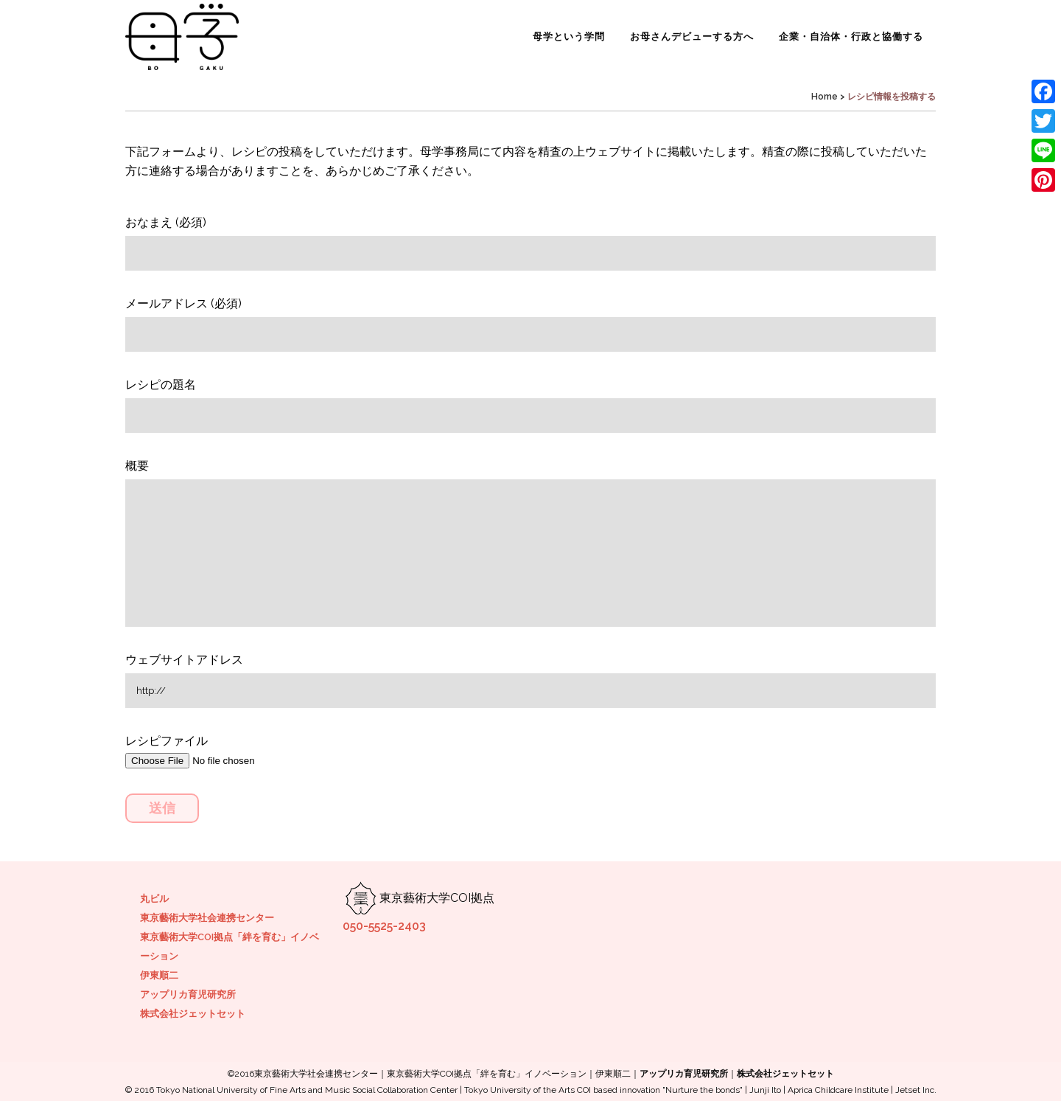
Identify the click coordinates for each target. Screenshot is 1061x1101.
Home (824, 96)
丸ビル (154, 898)
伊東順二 (159, 975)
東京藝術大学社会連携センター (207, 917)
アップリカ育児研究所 (188, 994)
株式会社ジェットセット (192, 1013)
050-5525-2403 (384, 926)
